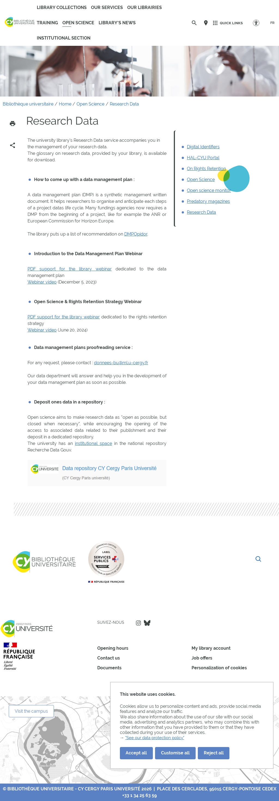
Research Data (201, 212)
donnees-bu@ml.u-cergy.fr (121, 362)
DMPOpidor (135, 234)
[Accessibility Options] (258, 23)
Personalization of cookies (219, 667)
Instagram (138, 623)
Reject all (214, 752)
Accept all (136, 752)
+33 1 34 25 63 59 (139, 795)
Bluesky (147, 623)
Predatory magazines (208, 201)
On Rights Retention (206, 168)
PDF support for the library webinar (70, 269)
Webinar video (42, 282)
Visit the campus (31, 711)
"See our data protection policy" (157, 737)
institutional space (93, 443)
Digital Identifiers (203, 146)
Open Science (201, 179)
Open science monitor (209, 190)
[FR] (272, 23)
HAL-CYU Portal (203, 157)
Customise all (175, 752)
